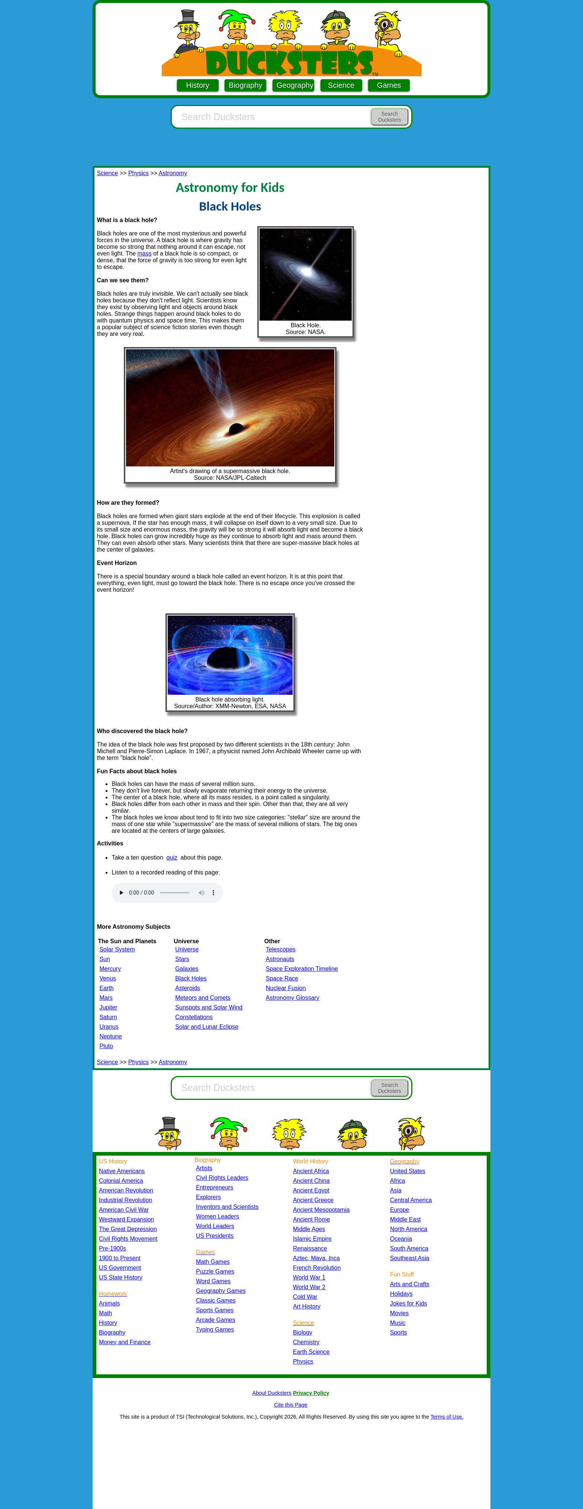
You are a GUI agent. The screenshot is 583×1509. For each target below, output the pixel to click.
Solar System (117, 949)
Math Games (213, 1262)
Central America (411, 1200)
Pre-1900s (112, 1248)
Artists (204, 1168)
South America (409, 1248)
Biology (302, 1332)
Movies (399, 1313)
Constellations (194, 1017)
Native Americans (122, 1171)
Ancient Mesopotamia (321, 1210)
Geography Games (221, 1291)
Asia (396, 1190)
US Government (120, 1268)
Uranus (109, 1027)
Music (397, 1323)
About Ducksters (272, 1393)
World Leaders (215, 1226)
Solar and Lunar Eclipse (206, 1027)
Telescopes (281, 949)
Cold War (305, 1297)
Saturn (108, 1017)
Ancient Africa (311, 1171)
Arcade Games (215, 1320)
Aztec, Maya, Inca (316, 1258)
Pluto (106, 1046)
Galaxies (186, 969)
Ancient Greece (313, 1200)
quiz (172, 857)
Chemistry (306, 1342)
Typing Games (215, 1329)
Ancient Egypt (311, 1190)
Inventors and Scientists (227, 1207)
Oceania (401, 1239)
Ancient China (311, 1181)
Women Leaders (217, 1216)
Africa (397, 1181)
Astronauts (280, 959)
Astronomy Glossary (292, 998)
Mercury (110, 969)
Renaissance (310, 1248)
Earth (106, 988)
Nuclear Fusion (286, 988)
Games (389, 85)
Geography (295, 85)
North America (408, 1229)
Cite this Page (290, 1405)
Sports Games (214, 1310)
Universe (187, 949)
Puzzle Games (215, 1271)
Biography (245, 85)
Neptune (110, 1036)
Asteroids (187, 988)
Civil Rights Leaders (222, 1178)
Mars (106, 998)
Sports (398, 1332)
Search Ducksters (389, 117)
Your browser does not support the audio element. (167, 893)
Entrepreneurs (214, 1187)
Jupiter (108, 1007)
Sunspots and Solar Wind (208, 1007)
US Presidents (214, 1236)
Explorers (208, 1197)
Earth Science (311, 1352)
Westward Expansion (126, 1219)
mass (145, 253)
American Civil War (124, 1210)
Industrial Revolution (125, 1200)
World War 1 (309, 1277)
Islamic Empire (312, 1239)
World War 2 (309, 1287)
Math (105, 1313)
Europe (399, 1210)
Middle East (405, 1219)
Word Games (213, 1281)
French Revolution (317, 1268)
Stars (182, 959)
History (197, 85)
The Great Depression (128, 1229)
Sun (104, 959)
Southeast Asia (409, 1258)
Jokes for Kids (408, 1303)
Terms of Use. (447, 1417)
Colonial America (121, 1181)
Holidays (401, 1294)
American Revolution (126, 1190)
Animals (109, 1303)
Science (341, 85)
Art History (307, 1306)
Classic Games (215, 1300)
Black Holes (190, 978)
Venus (107, 978)
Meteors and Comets (203, 998)
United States (407, 1171)
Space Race (282, 978)
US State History (120, 1277)
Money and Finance (125, 1342)
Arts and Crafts (409, 1284)
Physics (138, 173)
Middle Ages (309, 1229)
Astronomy (173, 173)
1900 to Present (120, 1258)
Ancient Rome (311, 1219)
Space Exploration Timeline (302, 969)
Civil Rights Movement (128, 1239)
